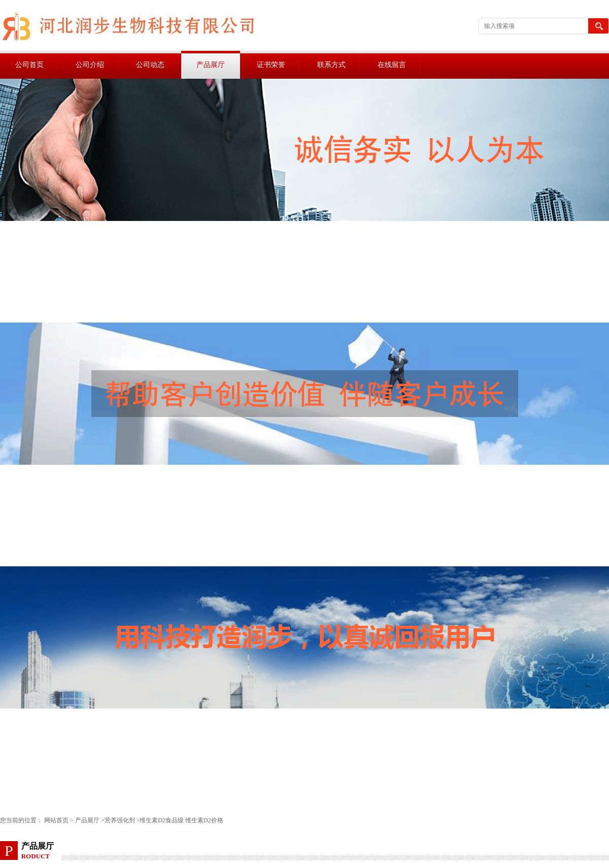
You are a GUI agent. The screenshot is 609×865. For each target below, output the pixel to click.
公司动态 (150, 65)
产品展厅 (210, 65)
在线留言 (392, 65)
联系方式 (331, 65)
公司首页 (29, 65)
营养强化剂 (120, 820)
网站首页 (56, 820)
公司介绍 (90, 65)
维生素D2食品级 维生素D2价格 (181, 820)
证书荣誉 (271, 65)
